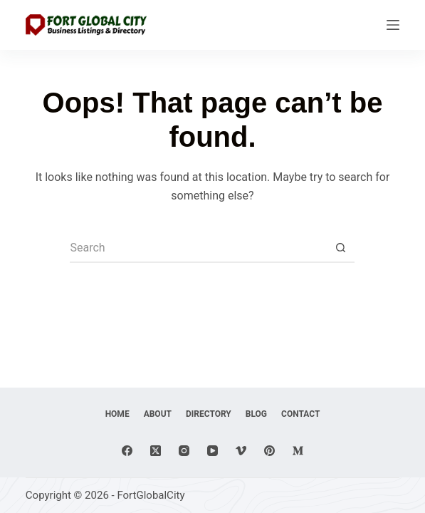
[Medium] (298, 450)
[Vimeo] (241, 450)
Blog (256, 414)
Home (117, 414)
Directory (208, 414)
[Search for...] (198, 248)
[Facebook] (127, 450)
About (158, 414)
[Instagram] (184, 450)
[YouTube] (212, 450)
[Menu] (393, 25)
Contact (300, 414)
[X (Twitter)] (155, 450)
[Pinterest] (269, 450)
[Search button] (340, 248)
